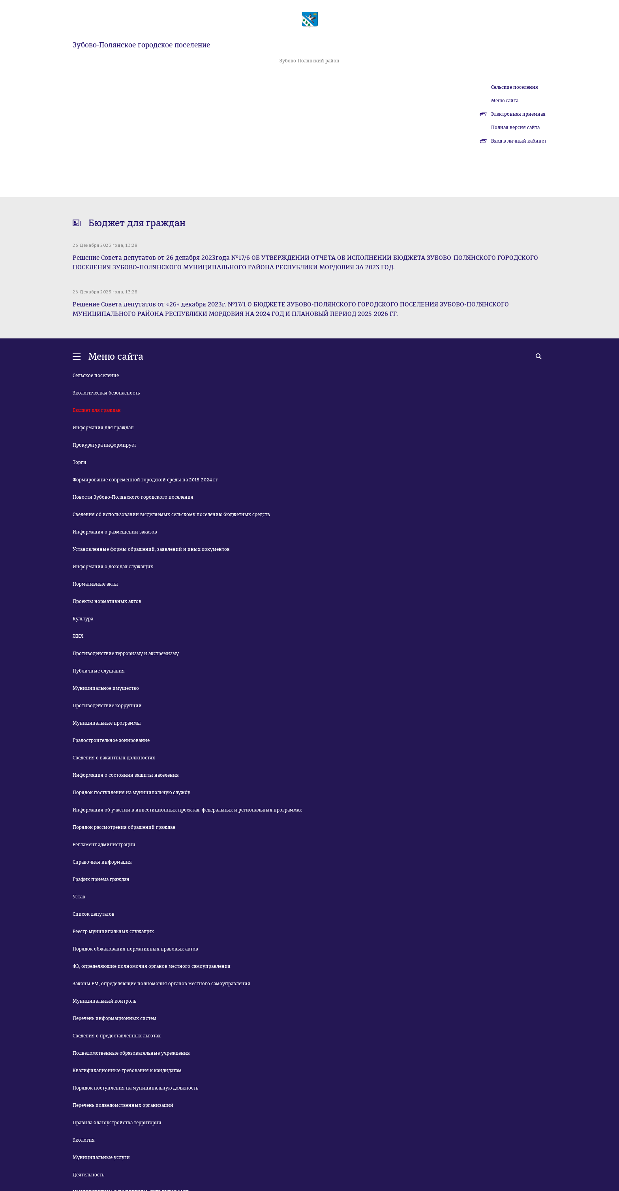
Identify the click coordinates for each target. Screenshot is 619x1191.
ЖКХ (78, 636)
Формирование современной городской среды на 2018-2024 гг (145, 480)
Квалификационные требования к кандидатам (127, 1070)
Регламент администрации (104, 844)
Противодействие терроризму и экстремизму (126, 653)
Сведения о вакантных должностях (114, 758)
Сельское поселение (96, 375)
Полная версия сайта (515, 127)
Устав (79, 897)
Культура (83, 619)
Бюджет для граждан (97, 410)
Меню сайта (504, 100)
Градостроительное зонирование (111, 740)
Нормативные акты (95, 584)
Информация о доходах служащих (113, 566)
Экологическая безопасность (106, 393)
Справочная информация (102, 862)
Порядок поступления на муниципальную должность (135, 1088)
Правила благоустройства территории (117, 1122)
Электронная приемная (518, 114)
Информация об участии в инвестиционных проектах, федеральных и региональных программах (187, 810)
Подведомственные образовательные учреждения (131, 1053)
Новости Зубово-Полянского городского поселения (133, 497)
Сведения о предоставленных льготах (117, 1036)
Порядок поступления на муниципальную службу (131, 792)
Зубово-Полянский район (309, 61)
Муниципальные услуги (101, 1157)
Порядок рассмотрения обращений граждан (124, 827)
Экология (84, 1140)
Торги (79, 462)
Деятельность (88, 1175)
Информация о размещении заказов (115, 532)
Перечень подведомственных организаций (123, 1105)
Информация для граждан (103, 427)
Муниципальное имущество (106, 688)
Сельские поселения (514, 87)
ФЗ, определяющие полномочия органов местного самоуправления (152, 966)
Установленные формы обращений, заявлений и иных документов (151, 549)
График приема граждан (101, 879)
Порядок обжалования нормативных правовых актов (135, 949)
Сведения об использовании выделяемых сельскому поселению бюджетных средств (171, 514)
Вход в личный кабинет (518, 141)
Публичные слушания (99, 671)
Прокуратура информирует (104, 445)
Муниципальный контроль (104, 1001)
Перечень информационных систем (114, 1018)
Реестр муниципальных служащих (113, 931)
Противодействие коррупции (107, 705)
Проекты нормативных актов (107, 601)
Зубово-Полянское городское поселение (141, 45)
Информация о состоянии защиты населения (126, 775)
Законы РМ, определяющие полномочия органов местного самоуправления (161, 983)
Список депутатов (93, 914)
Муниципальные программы (107, 723)
